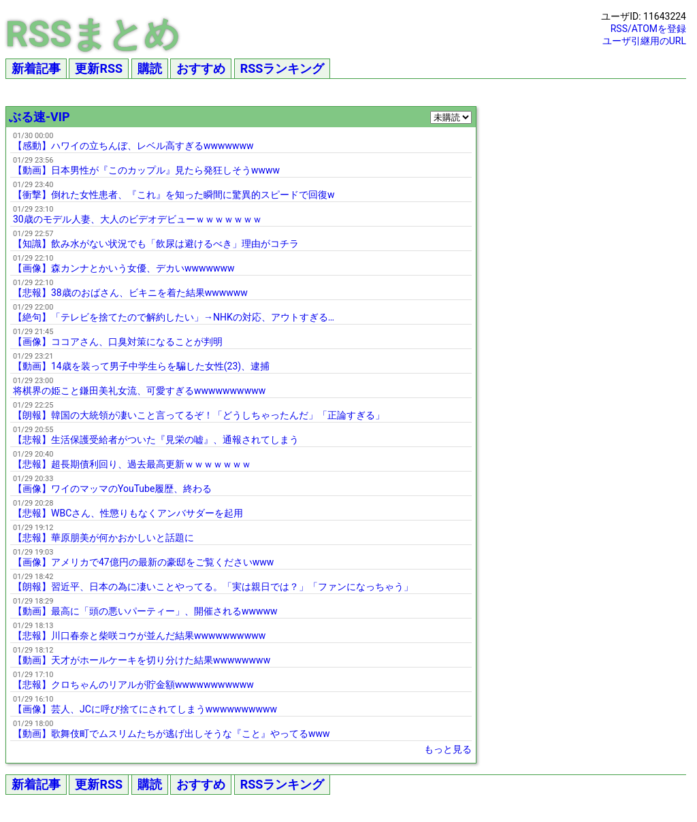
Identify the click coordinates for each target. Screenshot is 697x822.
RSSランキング (282, 68)
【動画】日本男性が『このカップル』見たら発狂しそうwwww (146, 170)
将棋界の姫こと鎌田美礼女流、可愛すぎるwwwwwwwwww (139, 390)
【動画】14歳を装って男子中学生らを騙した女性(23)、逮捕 (141, 366)
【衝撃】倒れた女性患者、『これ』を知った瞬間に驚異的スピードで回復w (174, 194)
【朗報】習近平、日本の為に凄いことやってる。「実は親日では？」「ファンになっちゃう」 (213, 586)
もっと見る (448, 749)
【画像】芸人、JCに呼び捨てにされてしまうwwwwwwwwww (145, 709)
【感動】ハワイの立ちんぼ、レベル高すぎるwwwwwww (133, 145)
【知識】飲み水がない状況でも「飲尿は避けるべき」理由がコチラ (156, 243)
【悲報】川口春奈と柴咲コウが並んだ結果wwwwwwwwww (139, 635)
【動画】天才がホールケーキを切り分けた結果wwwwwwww (141, 660)
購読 (149, 68)
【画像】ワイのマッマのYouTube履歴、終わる (112, 488)
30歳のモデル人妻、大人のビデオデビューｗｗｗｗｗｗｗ (137, 219)
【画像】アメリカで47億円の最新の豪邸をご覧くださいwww (143, 562)
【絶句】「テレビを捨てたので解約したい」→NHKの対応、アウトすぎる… (173, 317)
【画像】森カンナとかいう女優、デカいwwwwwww (124, 268)
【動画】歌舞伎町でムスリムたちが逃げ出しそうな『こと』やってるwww (171, 733)
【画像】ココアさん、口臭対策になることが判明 (118, 341)
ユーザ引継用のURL (644, 40)
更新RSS (99, 68)
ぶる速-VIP (39, 117)
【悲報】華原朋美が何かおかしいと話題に (103, 537)
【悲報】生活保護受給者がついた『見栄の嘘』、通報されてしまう (156, 439)
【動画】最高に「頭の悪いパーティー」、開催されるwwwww (145, 611)
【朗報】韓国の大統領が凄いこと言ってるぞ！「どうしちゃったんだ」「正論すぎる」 (199, 415)
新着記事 (36, 68)
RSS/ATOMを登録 (648, 28)
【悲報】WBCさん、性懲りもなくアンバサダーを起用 (128, 513)
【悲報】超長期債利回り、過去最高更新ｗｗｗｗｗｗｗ (132, 464)
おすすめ (200, 68)
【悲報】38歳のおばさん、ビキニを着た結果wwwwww (130, 292)
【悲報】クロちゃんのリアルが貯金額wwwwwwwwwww (133, 684)
